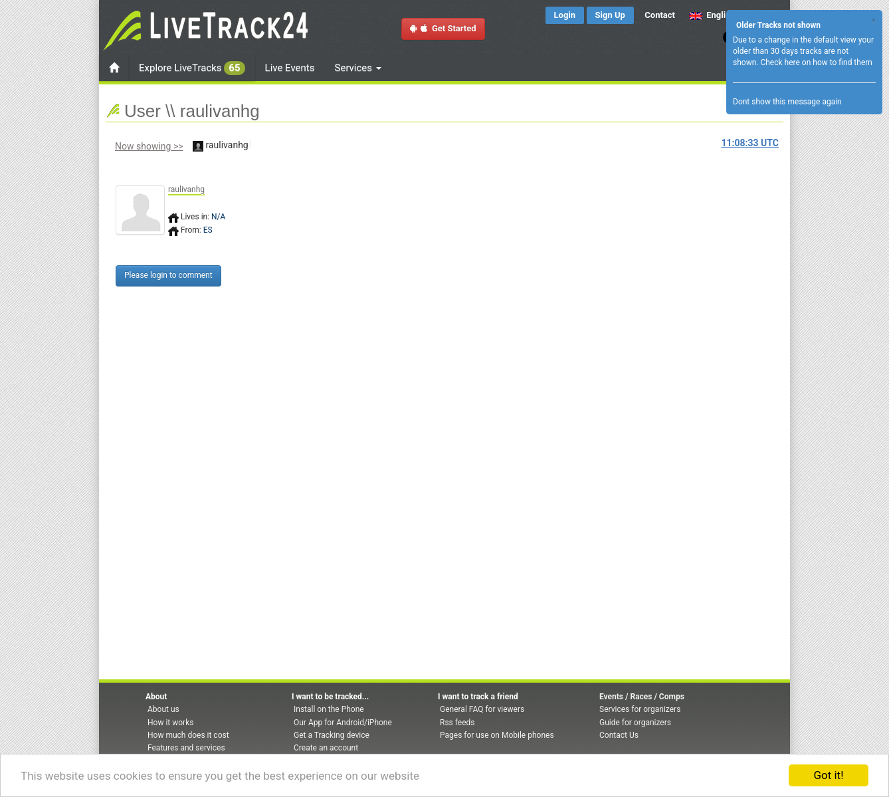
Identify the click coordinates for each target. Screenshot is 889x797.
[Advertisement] (501, 257)
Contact (659, 15)
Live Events (290, 68)
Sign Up (610, 15)
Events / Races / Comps (641, 696)
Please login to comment (168, 275)
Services (358, 68)
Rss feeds (457, 722)
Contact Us (619, 735)
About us (163, 709)
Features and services (186, 747)
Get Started (443, 28)
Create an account (326, 747)
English (712, 15)
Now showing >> (149, 146)
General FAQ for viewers (482, 709)
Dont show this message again (787, 101)
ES (208, 230)
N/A (218, 216)
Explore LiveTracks (192, 68)
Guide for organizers (635, 722)
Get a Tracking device (331, 735)
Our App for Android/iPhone (343, 722)
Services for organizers (639, 709)
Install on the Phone (329, 709)
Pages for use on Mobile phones (497, 735)
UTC (750, 143)
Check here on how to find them (816, 62)
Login (565, 15)
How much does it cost (188, 735)
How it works (170, 722)
